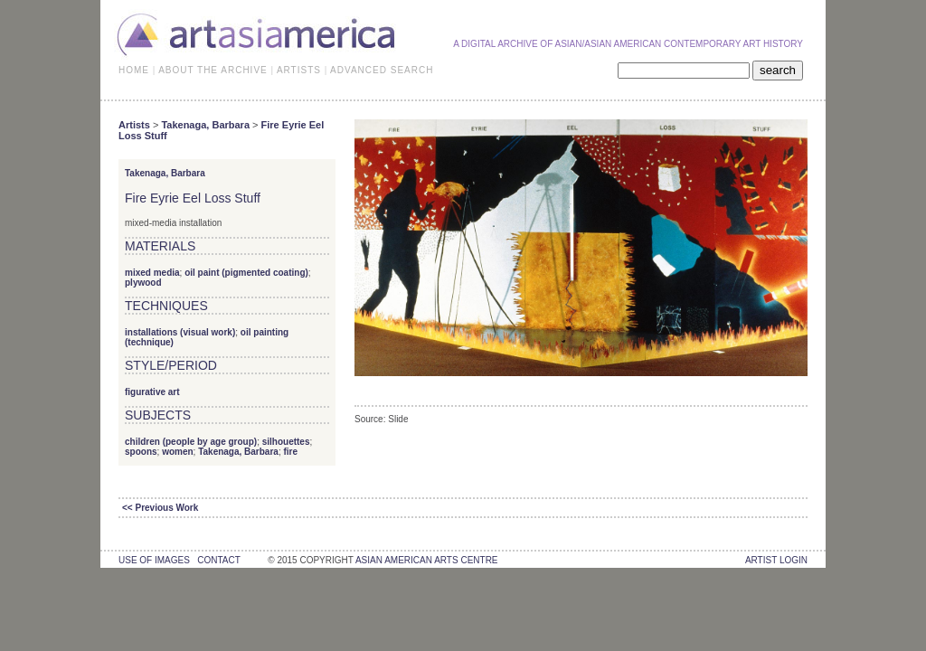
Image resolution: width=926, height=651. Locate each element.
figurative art (152, 392)
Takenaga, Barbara (205, 124)
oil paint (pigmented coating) (246, 273)
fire (290, 452)
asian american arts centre (426, 560)
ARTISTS (299, 70)
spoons (141, 452)
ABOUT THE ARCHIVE (213, 70)
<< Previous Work (160, 508)
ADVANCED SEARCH (381, 70)
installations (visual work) (180, 332)
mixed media (152, 273)
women (177, 452)
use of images (154, 560)
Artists (134, 124)
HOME (133, 70)
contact (218, 560)
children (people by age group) (191, 442)
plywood (143, 283)
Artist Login (776, 560)
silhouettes (286, 442)
